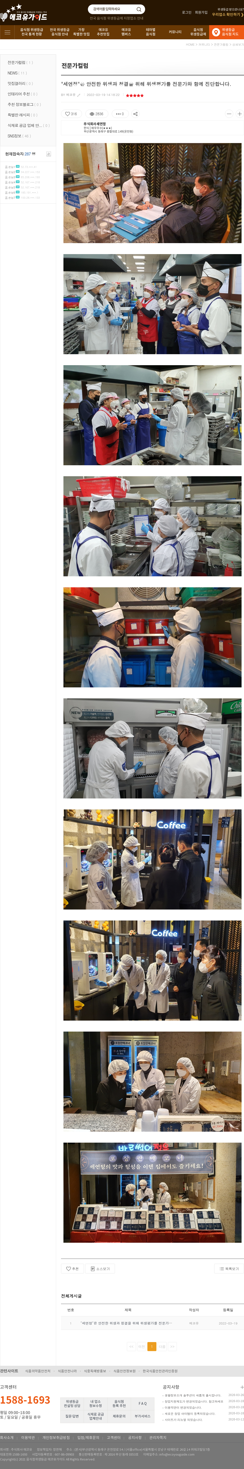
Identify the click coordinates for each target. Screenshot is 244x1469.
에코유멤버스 (126, 32)
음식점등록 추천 (119, 1404)
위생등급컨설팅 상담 (72, 1404)
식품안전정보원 (124, 1371)
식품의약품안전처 (38, 1371)
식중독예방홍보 (95, 1371)
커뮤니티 (175, 32)
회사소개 (7, 1438)
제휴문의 (119, 1416)
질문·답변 (72, 1416)
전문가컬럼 (221, 44)
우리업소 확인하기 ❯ (228, 15)
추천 (72, 1268)
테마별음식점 (150, 32)
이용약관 (28, 1438)
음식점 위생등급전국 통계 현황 (31, 32)
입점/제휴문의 (88, 1438)
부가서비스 (143, 1416)
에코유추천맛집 (103, 32)
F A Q (143, 1404)
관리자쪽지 (157, 1438)
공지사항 (171, 1387)
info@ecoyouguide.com (176, 1455)
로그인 (187, 12)
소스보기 (100, 1268)
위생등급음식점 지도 (230, 32)
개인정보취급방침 (56, 1438)
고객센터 (114, 1438)
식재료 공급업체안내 (95, 1417)
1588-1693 (25, 1400)
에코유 (71, 94)
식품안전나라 (67, 1371)
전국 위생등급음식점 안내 (60, 32)
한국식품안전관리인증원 (160, 1371)
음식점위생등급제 (198, 32)
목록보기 (229, 1268)
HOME (190, 44)
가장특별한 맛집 (81, 32)
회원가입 (201, 12)
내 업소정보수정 (95, 1404)
